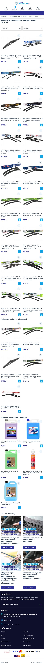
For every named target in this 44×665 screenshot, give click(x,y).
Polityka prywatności (37, 662)
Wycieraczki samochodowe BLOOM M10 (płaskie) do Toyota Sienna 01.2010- (32, 120)
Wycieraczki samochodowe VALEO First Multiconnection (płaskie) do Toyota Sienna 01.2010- (10, 310)
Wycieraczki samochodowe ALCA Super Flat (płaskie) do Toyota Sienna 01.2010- (10, 88)
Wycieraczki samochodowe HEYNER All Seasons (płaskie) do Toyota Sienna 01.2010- (10, 246)
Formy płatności (5, 642)
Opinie (3, 638)
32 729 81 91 (8, 620)
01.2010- (37, 16)
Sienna (31, 16)
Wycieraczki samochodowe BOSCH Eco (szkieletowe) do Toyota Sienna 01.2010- (32, 151)
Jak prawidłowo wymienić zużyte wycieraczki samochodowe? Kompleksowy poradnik (10, 540)
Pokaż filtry (5, 28)
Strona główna (5, 16)
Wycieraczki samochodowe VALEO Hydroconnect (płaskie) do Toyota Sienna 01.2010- (32, 310)
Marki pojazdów (16, 16)
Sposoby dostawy (6, 645)
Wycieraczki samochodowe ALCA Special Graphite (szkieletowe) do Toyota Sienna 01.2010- (32, 57)
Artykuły (25, 631)
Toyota (25, 16)
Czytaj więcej (7, 547)
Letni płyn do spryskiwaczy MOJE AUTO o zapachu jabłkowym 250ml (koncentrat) (33, 472)
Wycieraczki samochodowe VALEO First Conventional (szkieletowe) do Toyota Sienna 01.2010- (10, 278)
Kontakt (3, 631)
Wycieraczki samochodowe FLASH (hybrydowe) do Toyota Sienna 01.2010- (10, 215)
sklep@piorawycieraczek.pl (12, 624)
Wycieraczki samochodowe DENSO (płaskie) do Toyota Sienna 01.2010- (33, 182)
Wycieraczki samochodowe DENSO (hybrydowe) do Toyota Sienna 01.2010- (10, 183)
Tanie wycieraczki (28, 635)
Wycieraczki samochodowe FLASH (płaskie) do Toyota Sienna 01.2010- (33, 214)
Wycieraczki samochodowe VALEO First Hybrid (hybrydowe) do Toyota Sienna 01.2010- (33, 278)
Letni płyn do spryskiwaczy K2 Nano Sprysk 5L (9, 471)
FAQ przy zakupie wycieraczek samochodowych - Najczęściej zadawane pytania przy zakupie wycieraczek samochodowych (9, 578)
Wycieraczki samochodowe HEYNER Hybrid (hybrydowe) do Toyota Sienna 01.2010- (32, 246)
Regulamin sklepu (28, 638)
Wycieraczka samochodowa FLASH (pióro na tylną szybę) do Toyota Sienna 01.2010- (11, 57)
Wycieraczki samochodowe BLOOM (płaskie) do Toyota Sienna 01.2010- (11, 119)
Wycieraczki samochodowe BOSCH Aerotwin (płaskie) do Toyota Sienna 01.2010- (11, 151)
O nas (2, 635)
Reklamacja (26, 642)
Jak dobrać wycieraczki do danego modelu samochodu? (33, 539)
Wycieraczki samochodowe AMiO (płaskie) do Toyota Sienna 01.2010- (33, 87)
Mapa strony (4, 662)
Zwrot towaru (27, 645)
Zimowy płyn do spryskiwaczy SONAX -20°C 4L (31, 441)
